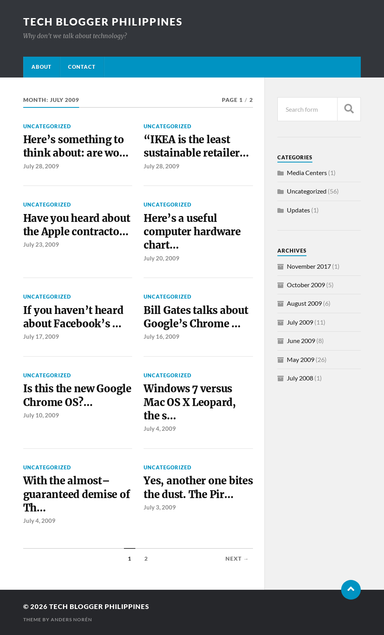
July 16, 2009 (161, 336)
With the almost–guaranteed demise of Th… (76, 494)
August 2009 (304, 303)
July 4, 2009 (160, 428)
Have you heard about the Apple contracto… (76, 225)
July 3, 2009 (160, 507)
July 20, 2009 (161, 258)
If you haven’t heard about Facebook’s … (73, 317)
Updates (298, 210)
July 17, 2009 (41, 336)
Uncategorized (47, 126)
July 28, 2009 (41, 166)
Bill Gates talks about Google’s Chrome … (196, 317)
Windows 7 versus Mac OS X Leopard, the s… (190, 402)
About (41, 67)
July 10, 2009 (41, 415)
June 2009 (301, 340)
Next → (237, 559)
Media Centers (307, 172)
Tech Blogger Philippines (103, 22)
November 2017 (309, 266)
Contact (82, 67)
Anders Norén (71, 619)
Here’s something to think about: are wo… (76, 146)
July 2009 (300, 322)
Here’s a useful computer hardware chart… (192, 232)
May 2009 (300, 359)
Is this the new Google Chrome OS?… (77, 395)
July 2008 (300, 378)
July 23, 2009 (41, 244)
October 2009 (306, 284)
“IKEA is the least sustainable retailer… (196, 146)
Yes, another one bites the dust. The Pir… (198, 487)
